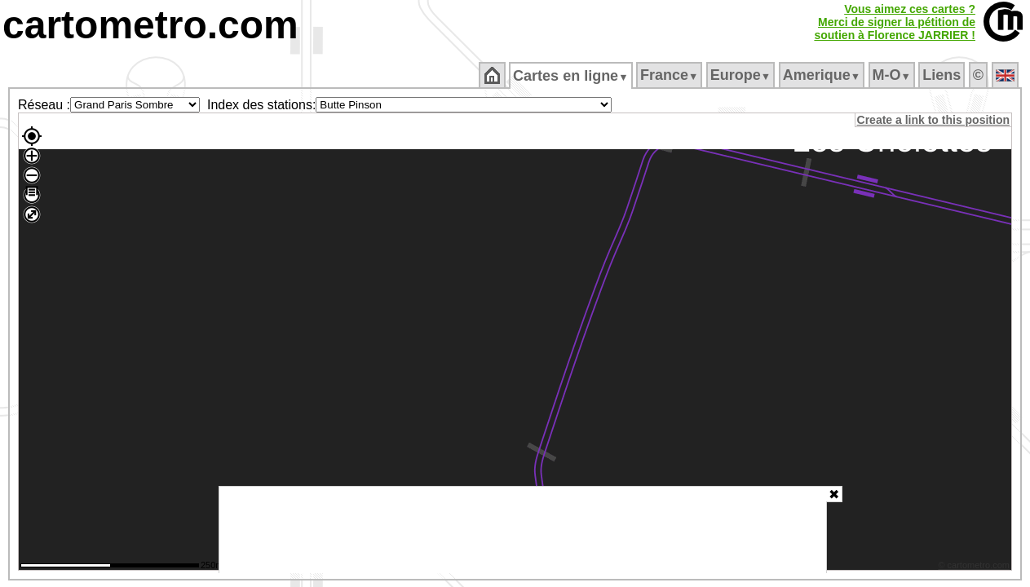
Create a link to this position (934, 119)
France (670, 75)
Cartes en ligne (572, 76)
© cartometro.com (975, 567)
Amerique (822, 75)
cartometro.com (150, 24)
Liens (943, 75)
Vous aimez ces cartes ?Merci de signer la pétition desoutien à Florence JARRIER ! (894, 22)
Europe (741, 75)
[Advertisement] (523, 530)
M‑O (892, 75)
